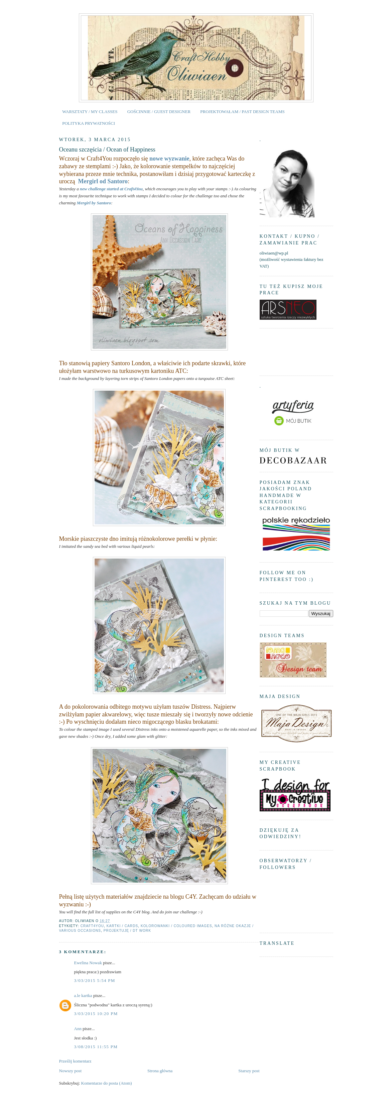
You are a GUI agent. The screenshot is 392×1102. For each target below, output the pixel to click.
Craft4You (92, 926)
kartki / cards (122, 926)
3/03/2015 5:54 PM (94, 980)
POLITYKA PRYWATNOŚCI (88, 123)
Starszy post (248, 1070)
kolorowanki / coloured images (176, 926)
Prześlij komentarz (75, 1061)
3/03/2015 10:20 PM (96, 1013)
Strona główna (159, 1070)
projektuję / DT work (127, 930)
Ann (78, 1028)
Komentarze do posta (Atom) (106, 1083)
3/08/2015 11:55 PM (96, 1046)
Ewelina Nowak (88, 962)
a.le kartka (83, 995)
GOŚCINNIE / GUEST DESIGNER (158, 111)
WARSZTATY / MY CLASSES (89, 111)
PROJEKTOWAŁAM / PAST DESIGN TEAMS (242, 111)
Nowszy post (70, 1070)
